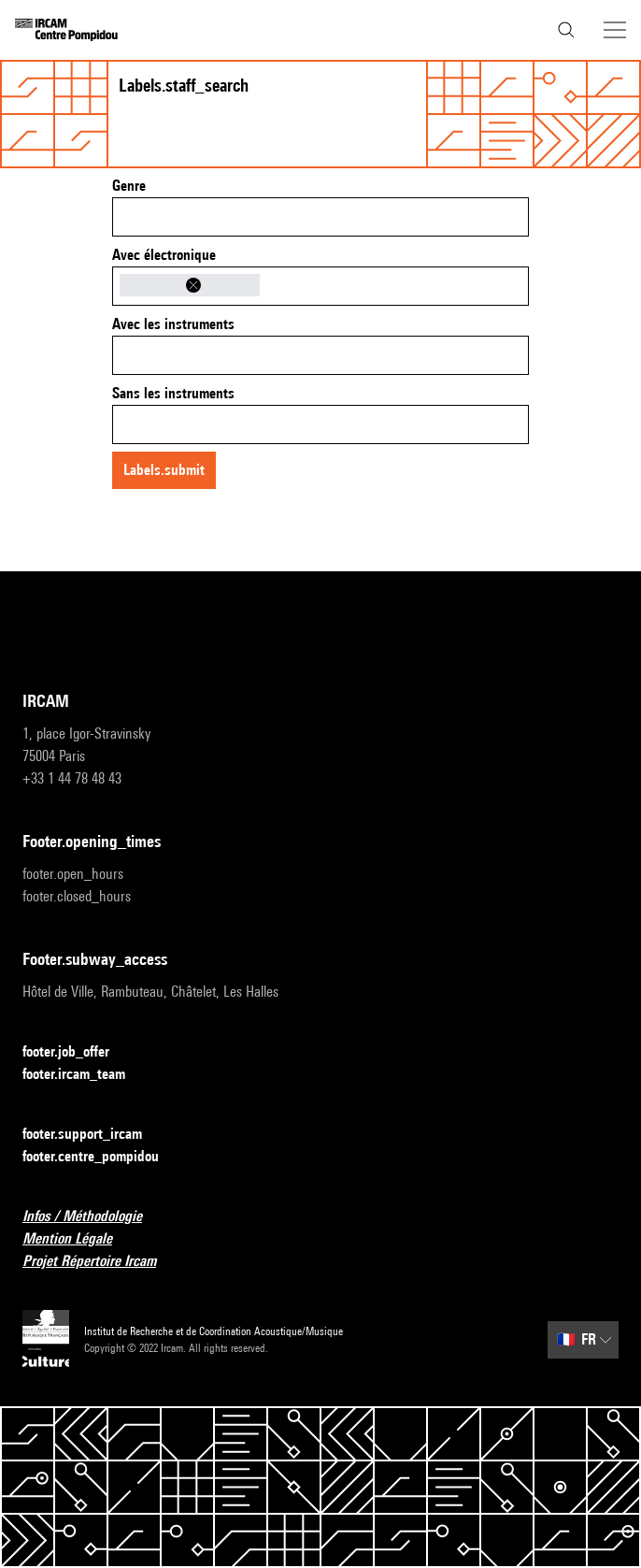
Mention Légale (78, 1239)
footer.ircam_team (85, 1075)
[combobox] (320, 217)
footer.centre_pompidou (101, 1157)
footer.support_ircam (93, 1134)
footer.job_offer (77, 1052)
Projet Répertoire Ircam (100, 1262)
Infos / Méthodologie (93, 1217)
